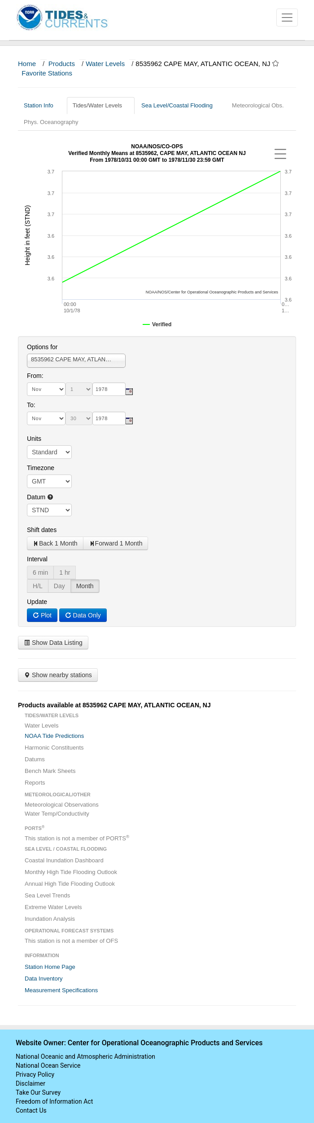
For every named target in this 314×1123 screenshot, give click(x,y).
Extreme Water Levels (53, 907)
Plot (42, 615)
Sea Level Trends (47, 895)
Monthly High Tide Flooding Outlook (71, 872)
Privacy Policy (35, 1074)
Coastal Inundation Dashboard (64, 860)
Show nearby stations (58, 675)
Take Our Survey (38, 1092)
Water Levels (105, 63)
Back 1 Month (55, 543)
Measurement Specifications (61, 990)
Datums (35, 759)
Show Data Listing (53, 642)
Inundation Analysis (50, 918)
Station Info (42, 105)
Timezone (40, 467)
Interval (37, 559)
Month (85, 586)
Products (61, 63)
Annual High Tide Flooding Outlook (70, 883)
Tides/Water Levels (101, 105)
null (49, 510)
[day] (78, 389)
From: (35, 375)
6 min (40, 572)
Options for (42, 347)
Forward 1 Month (116, 543)
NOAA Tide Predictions (54, 735)
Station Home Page (50, 966)
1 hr (64, 572)
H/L (38, 586)
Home (27, 63)
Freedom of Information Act (54, 1101)
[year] (109, 389)
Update (37, 601)
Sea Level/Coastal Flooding (180, 105)
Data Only (83, 615)
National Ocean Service (48, 1065)
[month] (46, 389)
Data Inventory (44, 978)
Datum (40, 497)
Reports (35, 782)
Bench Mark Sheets (50, 771)
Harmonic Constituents (54, 747)
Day (59, 586)
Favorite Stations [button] (51, 73)
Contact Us (31, 1110)
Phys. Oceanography (51, 122)
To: (31, 404)
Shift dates (42, 529)
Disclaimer (30, 1083)
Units (34, 438)
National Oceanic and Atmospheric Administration (85, 1056)
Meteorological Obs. (258, 105)
